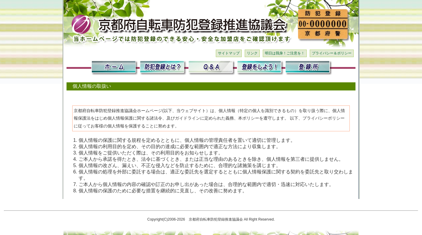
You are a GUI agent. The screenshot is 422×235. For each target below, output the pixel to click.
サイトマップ (229, 53)
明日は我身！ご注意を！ (285, 53)
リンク (252, 53)
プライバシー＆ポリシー (332, 53)
